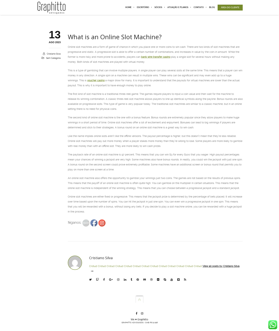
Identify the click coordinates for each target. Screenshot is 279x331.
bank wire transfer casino (155, 56)
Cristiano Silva (54, 54)
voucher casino (96, 80)
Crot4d (93, 266)
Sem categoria (53, 58)
